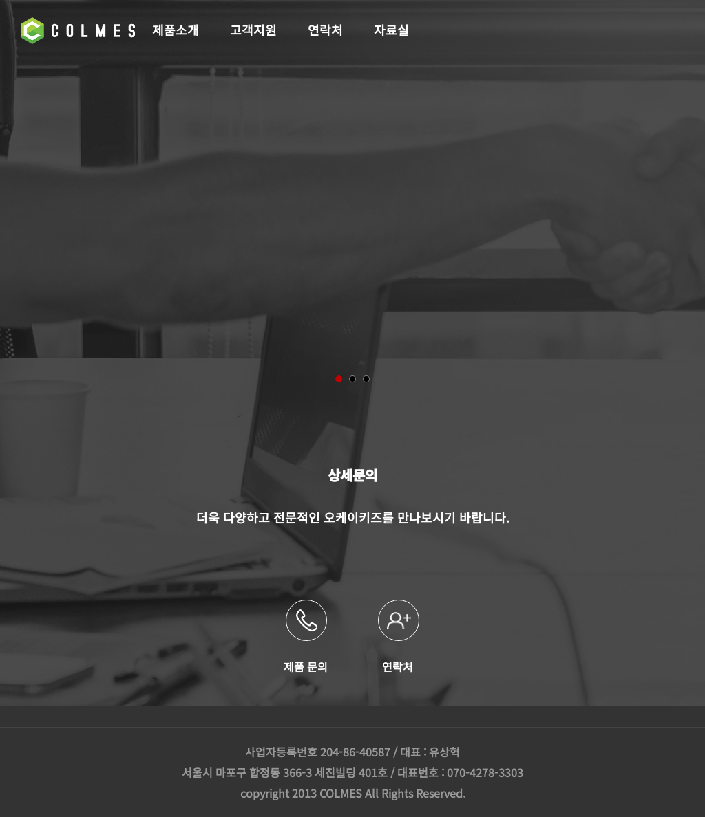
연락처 (325, 30)
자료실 (391, 30)
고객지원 (253, 30)
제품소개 (175, 30)
